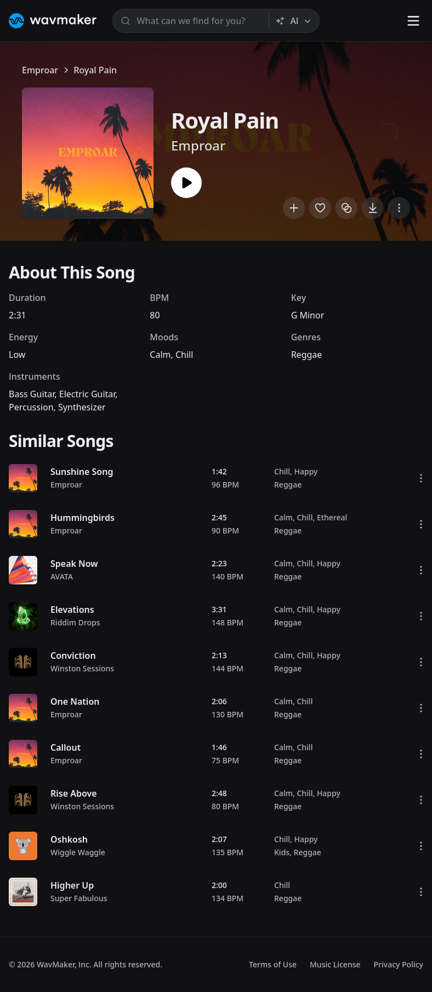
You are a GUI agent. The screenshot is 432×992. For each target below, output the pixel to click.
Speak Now (74, 564)
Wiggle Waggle (77, 852)
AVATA (61, 576)
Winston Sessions (82, 668)
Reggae (306, 355)
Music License (335, 964)
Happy (305, 471)
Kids (281, 852)
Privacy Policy (398, 964)
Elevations (72, 610)
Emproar (40, 70)
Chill (184, 355)
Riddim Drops (75, 622)
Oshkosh (69, 839)
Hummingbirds (82, 518)
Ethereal (332, 517)
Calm (160, 355)
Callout (65, 747)
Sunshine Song (81, 472)
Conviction (73, 655)
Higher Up (72, 885)
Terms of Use (273, 964)
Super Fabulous (78, 898)
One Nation (74, 701)
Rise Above (73, 793)
